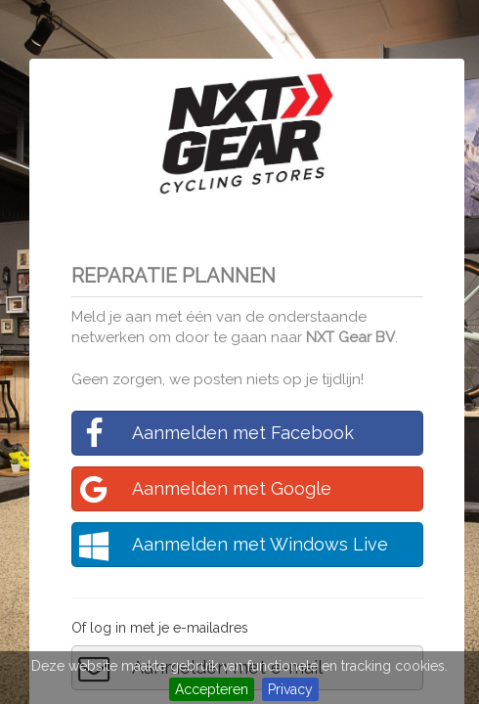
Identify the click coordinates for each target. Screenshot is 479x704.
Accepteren (211, 689)
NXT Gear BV (350, 337)
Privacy (290, 689)
